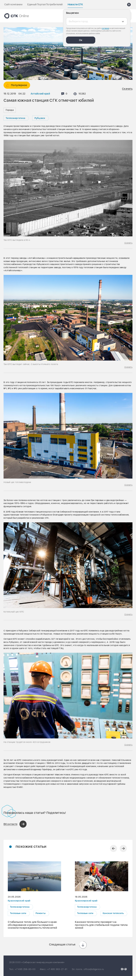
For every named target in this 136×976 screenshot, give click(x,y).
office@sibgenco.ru (94, 969)
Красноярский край (19, 900)
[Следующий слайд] (123, 848)
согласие (105, 28)
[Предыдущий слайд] (113, 848)
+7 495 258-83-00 (25, 969)
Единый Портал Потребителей (45, 4)
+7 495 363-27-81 (57, 969)
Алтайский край (40, 93)
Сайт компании (13, 4)
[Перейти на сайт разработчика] (124, 969)
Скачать (127, 88)
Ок (80, 40)
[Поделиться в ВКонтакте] (15, 824)
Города (10, 110)
